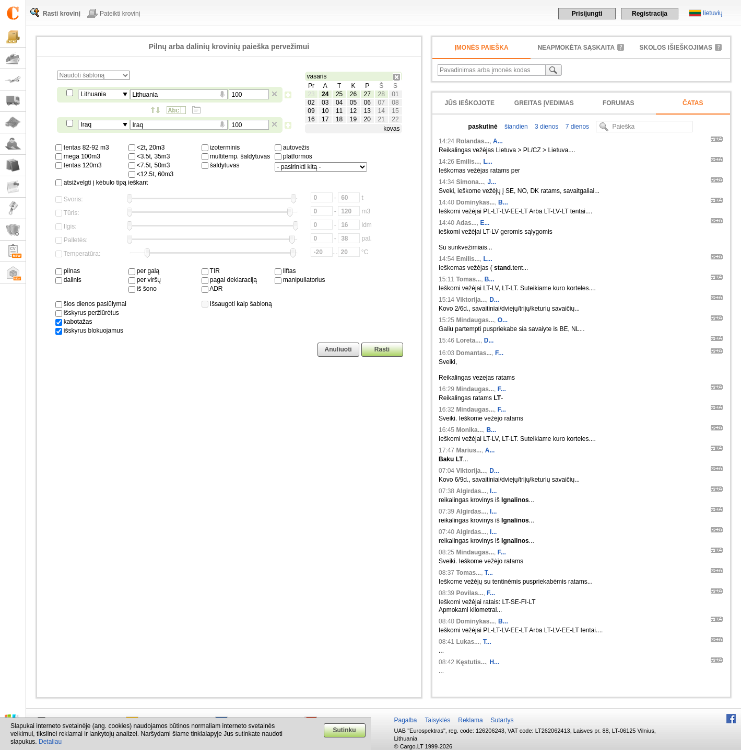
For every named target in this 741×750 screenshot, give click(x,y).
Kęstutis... (471, 662)
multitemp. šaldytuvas (236, 156)
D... (494, 299)
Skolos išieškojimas (676, 47)
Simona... (470, 182)
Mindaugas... (475, 320)
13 (367, 111)
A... (498, 141)
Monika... (469, 430)
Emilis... (467, 161)
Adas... (466, 222)
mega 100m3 (77, 156)
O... (503, 320)
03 (325, 102)
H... (494, 662)
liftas (285, 271)
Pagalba (405, 720)
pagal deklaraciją (229, 279)
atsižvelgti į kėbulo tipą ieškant (101, 182)
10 (325, 111)
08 (395, 102)
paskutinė (483, 126)
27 (367, 94)
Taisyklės (438, 720)
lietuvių (712, 13)
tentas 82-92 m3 (82, 147)
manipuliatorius (300, 279)
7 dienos (576, 126)
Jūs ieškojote (470, 103)
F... (499, 353)
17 (325, 119)
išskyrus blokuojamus (89, 330)
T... (489, 572)
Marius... (468, 450)
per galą (144, 271)
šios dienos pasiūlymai (90, 304)
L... (487, 161)
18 (339, 119)
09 (311, 111)
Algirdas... (471, 491)
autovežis (292, 147)
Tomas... (468, 279)
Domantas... (473, 353)
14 (381, 111)
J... (491, 182)
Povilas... (469, 593)
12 (353, 111)
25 (339, 94)
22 (395, 119)
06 (367, 102)
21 (381, 119)
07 (381, 102)
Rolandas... (472, 141)
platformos (293, 156)
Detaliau (50, 741)
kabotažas (73, 321)
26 (353, 94)
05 (353, 102)
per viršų (144, 279)
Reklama (470, 720)
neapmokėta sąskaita (576, 47)
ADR (212, 288)
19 (353, 119)
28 (381, 94)
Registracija (649, 13)
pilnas (67, 271)
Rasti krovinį (61, 13)
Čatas (693, 103)
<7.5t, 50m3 (149, 165)
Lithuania (94, 94)
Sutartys (502, 720)
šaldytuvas (221, 165)
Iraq (86, 124)
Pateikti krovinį (120, 13)
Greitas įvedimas (544, 103)
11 (339, 111)
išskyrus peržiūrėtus (87, 312)
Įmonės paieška (481, 47)
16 (311, 119)
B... (503, 202)
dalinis (68, 279)
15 (395, 111)
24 (325, 94)
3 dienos (546, 126)
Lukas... (467, 641)
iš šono (142, 288)
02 (311, 102)
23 (311, 94)
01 (395, 94)
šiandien (515, 126)
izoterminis (221, 147)
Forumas (618, 103)
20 (367, 119)
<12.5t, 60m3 (151, 174)
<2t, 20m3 (146, 147)
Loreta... (468, 340)
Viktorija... (471, 299)
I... (493, 491)
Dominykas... (475, 202)
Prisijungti (587, 13)
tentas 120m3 (78, 165)
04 (339, 102)
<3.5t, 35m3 (149, 156)
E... (484, 222)
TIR (211, 271)
